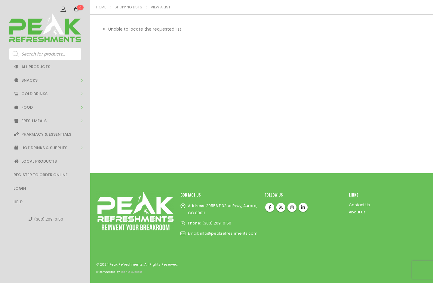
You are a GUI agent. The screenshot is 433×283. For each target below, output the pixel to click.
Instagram (291, 207)
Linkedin (303, 207)
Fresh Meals (30, 121)
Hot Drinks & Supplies (40, 148)
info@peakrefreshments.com (228, 233)
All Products (32, 67)
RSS (280, 207)
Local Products (35, 161)
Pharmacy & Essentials (42, 134)
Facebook (269, 207)
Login (20, 188)
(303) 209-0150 (46, 219)
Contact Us (359, 204)
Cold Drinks (31, 94)
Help (18, 202)
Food (23, 107)
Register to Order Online (41, 175)
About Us (357, 212)
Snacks (26, 80)
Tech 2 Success (131, 272)
